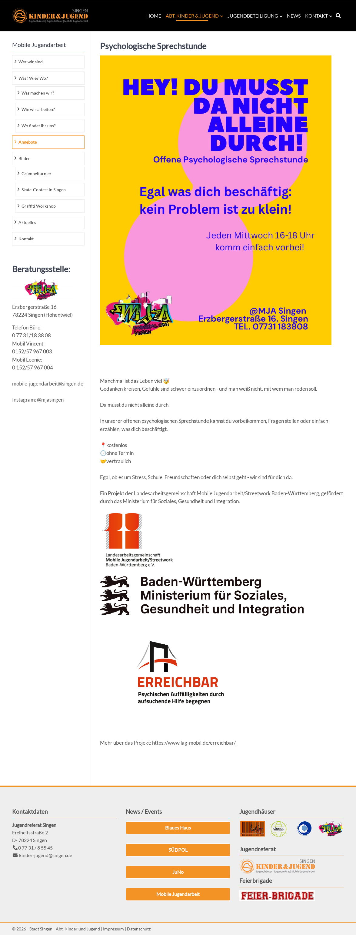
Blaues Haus (178, 827)
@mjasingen (50, 399)
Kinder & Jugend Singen (50, 15)
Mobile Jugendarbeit (178, 894)
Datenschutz (139, 928)
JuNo (178, 872)
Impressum (113, 928)
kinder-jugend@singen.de (45, 855)
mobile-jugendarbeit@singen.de (47, 383)
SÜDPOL (178, 850)
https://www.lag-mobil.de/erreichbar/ (194, 743)
